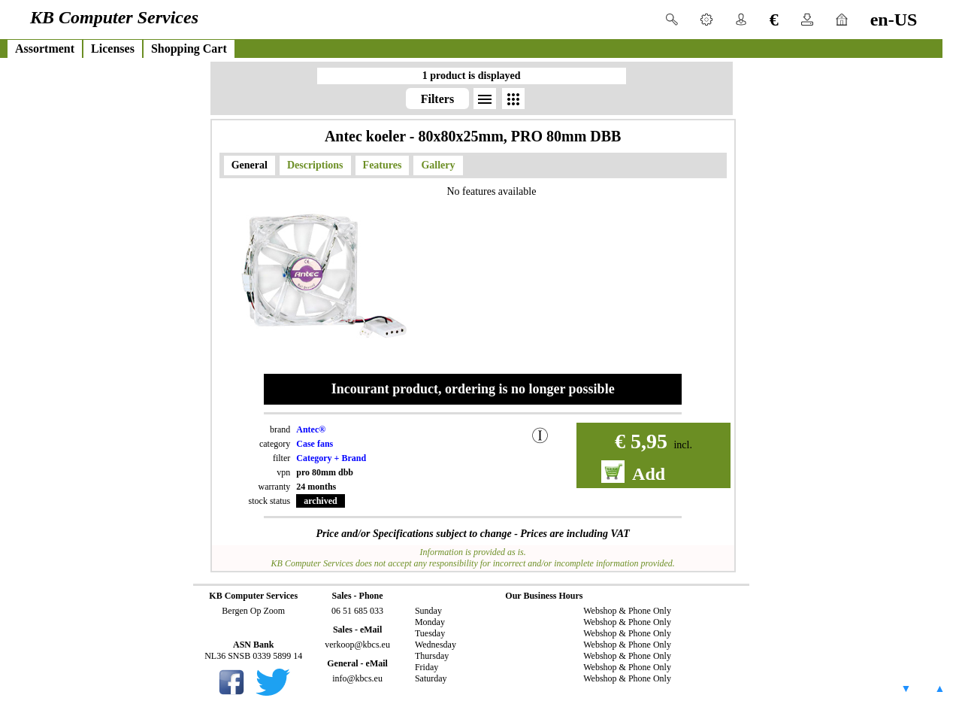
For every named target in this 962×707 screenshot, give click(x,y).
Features (382, 165)
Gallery (438, 165)
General (249, 165)
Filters (437, 99)
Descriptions (315, 165)
